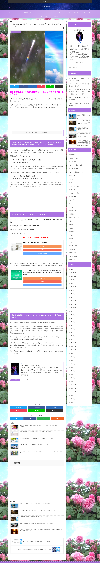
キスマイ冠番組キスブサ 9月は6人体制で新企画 (79, 104)
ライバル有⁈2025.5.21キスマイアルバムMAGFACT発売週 (79, 79)
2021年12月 (73, 301)
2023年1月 (73, 283)
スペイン (72, 175)
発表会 (72, 235)
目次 (27, 132)
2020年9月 (73, 353)
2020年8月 (73, 357)
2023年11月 (73, 273)
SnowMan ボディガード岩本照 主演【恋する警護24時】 (79, 85)
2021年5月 (73, 325)
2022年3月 (73, 294)
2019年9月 (73, 395)
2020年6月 (73, 364)
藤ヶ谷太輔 (28, 370)
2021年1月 (73, 339)
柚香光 (72, 228)
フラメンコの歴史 (75, 193)
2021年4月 (73, 329)
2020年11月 (73, 346)
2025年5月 (73, 269)
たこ (22, 354)
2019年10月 (73, 392)
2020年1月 (73, 381)
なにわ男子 (73, 161)
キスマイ (23, 370)
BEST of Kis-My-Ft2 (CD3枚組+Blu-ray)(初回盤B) (35, 242)
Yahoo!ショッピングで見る (55, 246)
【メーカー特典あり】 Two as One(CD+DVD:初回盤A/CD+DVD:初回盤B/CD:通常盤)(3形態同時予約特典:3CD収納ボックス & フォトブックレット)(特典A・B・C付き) (42, 269)
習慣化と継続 (73, 245)
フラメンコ (73, 189)
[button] (89, 67)
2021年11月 (73, 304)
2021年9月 (73, 311)
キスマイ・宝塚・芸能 (14, 370)
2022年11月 (73, 287)
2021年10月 (73, 308)
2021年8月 (73, 315)
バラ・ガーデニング (75, 186)
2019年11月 (73, 388)
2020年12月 (73, 343)
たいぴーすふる (74, 158)
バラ (71, 182)
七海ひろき (73, 210)
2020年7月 (73, 360)
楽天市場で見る (42, 246)
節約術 (72, 238)
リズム (72, 203)
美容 (71, 242)
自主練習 (72, 249)
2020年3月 (73, 374)
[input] (79, 67)
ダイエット (73, 179)
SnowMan (72, 154)
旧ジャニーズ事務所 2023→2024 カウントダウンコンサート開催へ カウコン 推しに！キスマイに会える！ (79, 92)
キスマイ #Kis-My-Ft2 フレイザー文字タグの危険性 (79, 98)
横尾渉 (72, 231)
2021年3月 (73, 332)
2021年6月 (73, 322)
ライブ (72, 200)
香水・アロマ (73, 259)
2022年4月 (73, 290)
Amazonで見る (29, 246)
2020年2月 (73, 378)
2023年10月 (73, 276)
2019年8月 (73, 399)
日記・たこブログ (75, 217)
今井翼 (72, 214)
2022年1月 (73, 297)
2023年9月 (73, 280)
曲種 (71, 221)
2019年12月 (73, 385)
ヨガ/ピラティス (74, 196)
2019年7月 (73, 402)
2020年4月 (73, 371)
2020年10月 (73, 350)
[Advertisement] (37, 119)
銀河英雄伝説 (73, 256)
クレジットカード (75, 168)
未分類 (72, 224)
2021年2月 (73, 336)
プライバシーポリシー (22, 557)
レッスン (72, 207)
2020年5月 (73, 367)
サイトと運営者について (76, 172)
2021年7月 (73, 318)
